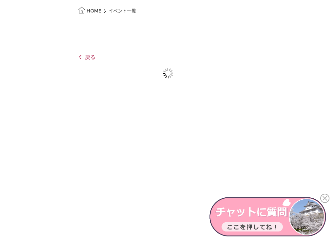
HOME (94, 11)
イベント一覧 (122, 11)
